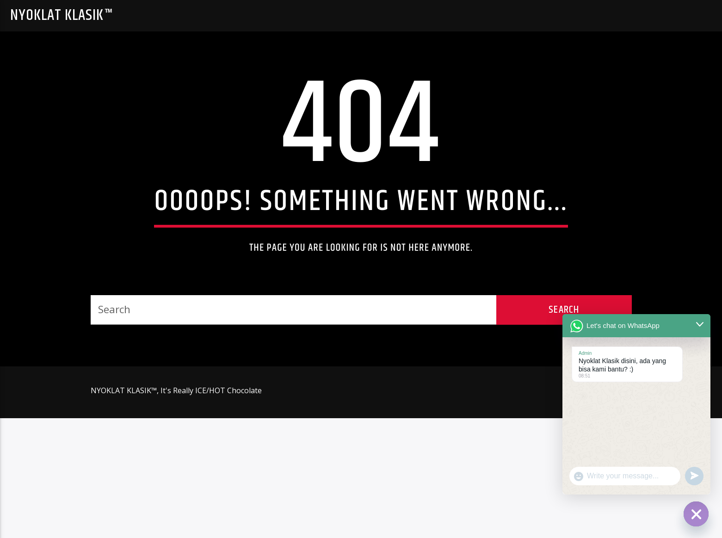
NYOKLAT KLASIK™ (61, 15)
